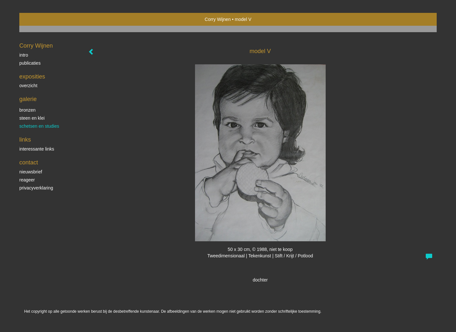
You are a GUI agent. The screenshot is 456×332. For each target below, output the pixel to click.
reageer (27, 179)
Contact (28, 162)
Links (25, 139)
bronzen (27, 110)
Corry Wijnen (218, 19)
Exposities (32, 76)
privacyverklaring (36, 187)
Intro (23, 55)
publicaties (30, 63)
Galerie (28, 99)
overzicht (28, 85)
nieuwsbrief (30, 171)
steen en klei (32, 118)
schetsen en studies (39, 126)
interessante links (36, 149)
